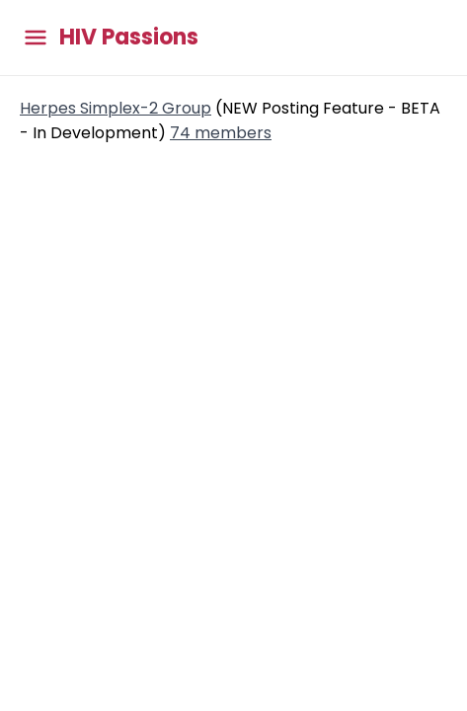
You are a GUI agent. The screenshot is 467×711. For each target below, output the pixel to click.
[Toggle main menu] (35, 38)
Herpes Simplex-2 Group (115, 108)
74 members (221, 132)
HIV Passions (128, 37)
